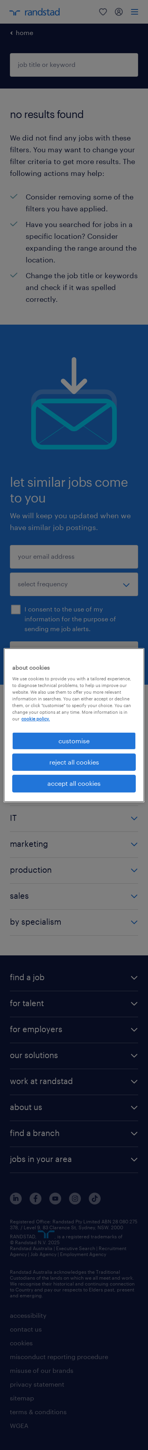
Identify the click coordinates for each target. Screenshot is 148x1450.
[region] (74, 725)
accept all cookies (74, 783)
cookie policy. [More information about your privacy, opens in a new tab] (35, 718)
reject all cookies (74, 762)
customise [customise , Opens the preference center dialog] (74, 740)
